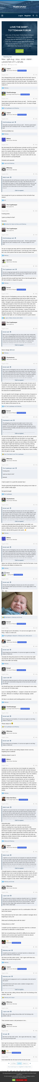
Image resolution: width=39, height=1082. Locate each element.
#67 (36, 234)
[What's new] (33, 16)
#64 (36, 144)
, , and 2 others (14, 318)
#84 (36, 851)
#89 (36, 1030)
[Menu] (2, 15)
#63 (36, 118)
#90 (36, 1056)
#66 (36, 211)
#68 (36, 266)
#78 (36, 646)
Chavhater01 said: (8, 420)
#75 (36, 543)
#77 (36, 628)
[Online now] (5, 95)
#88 (36, 1008)
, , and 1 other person (18, 635)
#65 (36, 174)
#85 (36, 892)
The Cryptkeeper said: (9, 269)
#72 (36, 417)
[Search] (37, 16)
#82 (36, 765)
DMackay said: (7, 950)
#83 (36, 803)
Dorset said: (6, 332)
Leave (25, 1080)
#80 (36, 712)
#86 (36, 947)
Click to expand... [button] (19, 190)
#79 (36, 674)
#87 (36, 973)
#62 (36, 98)
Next (25, 1063)
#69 (36, 293)
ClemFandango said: (8, 122)
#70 (36, 328)
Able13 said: (6, 177)
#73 (36, 464)
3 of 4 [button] (19, 1063)
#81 (36, 737)
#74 (36, 504)
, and (15, 224)
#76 (36, 578)
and (11, 108)
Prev (13, 1063)
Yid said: (5, 1034)
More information (19, 1080)
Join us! (19, 51)
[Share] (34, 75)
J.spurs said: (6, 677)
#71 (36, 363)
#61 (36, 74)
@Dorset (12, 350)
